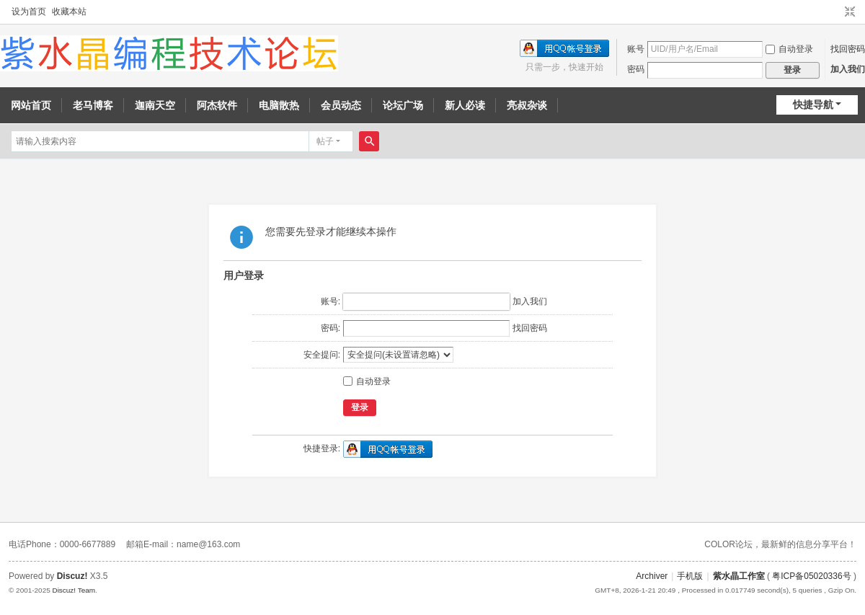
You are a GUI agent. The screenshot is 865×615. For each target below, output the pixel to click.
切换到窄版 (849, 12)
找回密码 (847, 49)
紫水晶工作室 (739, 576)
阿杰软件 (217, 105)
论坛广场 (403, 105)
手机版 (690, 576)
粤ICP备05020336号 (811, 576)
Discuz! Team (73, 590)
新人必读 (465, 105)
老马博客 (93, 105)
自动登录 (789, 49)
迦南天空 (155, 105)
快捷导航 (813, 104)
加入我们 (847, 69)
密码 (635, 69)
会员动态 (341, 105)
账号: (330, 301)
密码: (330, 328)
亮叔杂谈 (527, 105)
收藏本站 (69, 11)
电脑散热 (279, 105)
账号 (635, 49)
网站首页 (31, 105)
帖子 (325, 141)
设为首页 (29, 11)
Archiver (651, 576)
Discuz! (72, 576)
